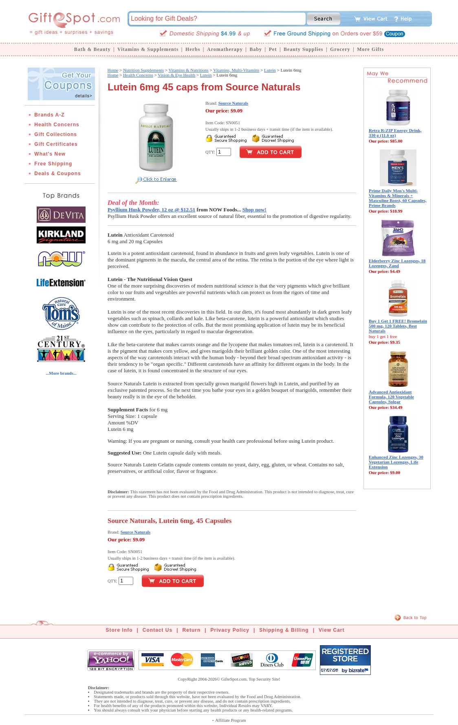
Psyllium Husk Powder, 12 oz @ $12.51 (151, 210)
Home (112, 70)
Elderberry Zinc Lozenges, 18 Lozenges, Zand (397, 263)
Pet (273, 49)
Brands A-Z (49, 115)
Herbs (192, 49)
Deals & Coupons (57, 173)
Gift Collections (55, 134)
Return (192, 630)
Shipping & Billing (283, 630)
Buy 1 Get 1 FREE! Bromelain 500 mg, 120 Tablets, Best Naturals (398, 326)
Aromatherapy (225, 49)
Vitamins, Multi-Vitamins (236, 70)
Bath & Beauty (92, 49)
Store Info (119, 630)
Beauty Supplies (303, 49)
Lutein (270, 70)
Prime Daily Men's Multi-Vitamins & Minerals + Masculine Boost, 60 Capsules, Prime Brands (398, 198)
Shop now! (254, 210)
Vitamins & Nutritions (189, 70)
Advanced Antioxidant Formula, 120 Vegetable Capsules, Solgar (391, 396)
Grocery (340, 49)
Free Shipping (53, 164)
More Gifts (370, 49)
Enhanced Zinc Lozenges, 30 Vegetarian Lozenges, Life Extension (396, 462)
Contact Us (157, 630)
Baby (255, 49)
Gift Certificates (55, 144)
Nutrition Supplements (143, 70)
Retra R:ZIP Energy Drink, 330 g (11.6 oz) (395, 133)
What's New (50, 154)
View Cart (331, 630)
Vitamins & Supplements (147, 49)
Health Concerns (56, 124)
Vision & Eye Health (176, 74)
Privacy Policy (230, 630)
